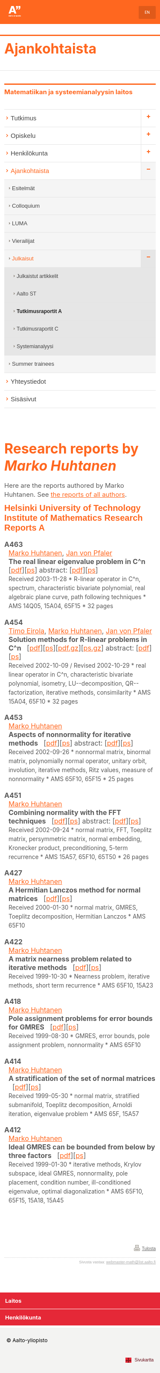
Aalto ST (26, 294)
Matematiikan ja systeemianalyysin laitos (68, 92)
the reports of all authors (88, 494)
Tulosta (149, 1248)
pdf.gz (68, 648)
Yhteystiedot (28, 381)
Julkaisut (23, 258)
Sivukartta (144, 1360)
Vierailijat (23, 241)
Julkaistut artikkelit (37, 276)
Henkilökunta (29, 153)
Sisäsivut (23, 399)
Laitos (13, 1300)
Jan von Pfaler (89, 553)
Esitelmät (23, 188)
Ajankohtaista (50, 48)
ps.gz (93, 648)
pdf (16, 570)
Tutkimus (23, 118)
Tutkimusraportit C (37, 329)
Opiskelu (23, 135)
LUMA (19, 223)
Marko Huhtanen (35, 553)
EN (147, 12)
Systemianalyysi (35, 346)
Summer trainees (33, 364)
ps (31, 570)
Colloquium (26, 206)
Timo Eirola (26, 631)
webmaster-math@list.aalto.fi (131, 1262)
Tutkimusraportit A (39, 311)
